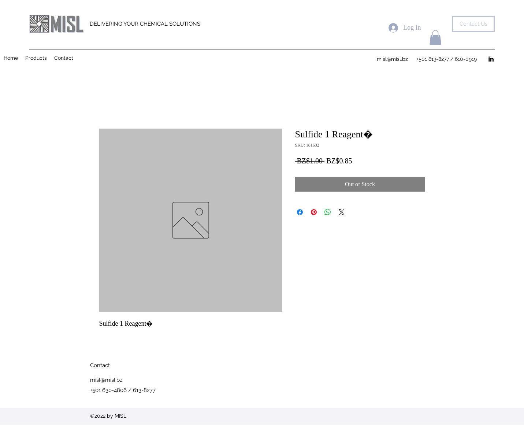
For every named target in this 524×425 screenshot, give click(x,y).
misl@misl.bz (106, 380)
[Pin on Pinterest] (313, 212)
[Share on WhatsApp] (327, 212)
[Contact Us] (473, 24)
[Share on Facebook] (300, 212)
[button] (435, 37)
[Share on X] (341, 212)
